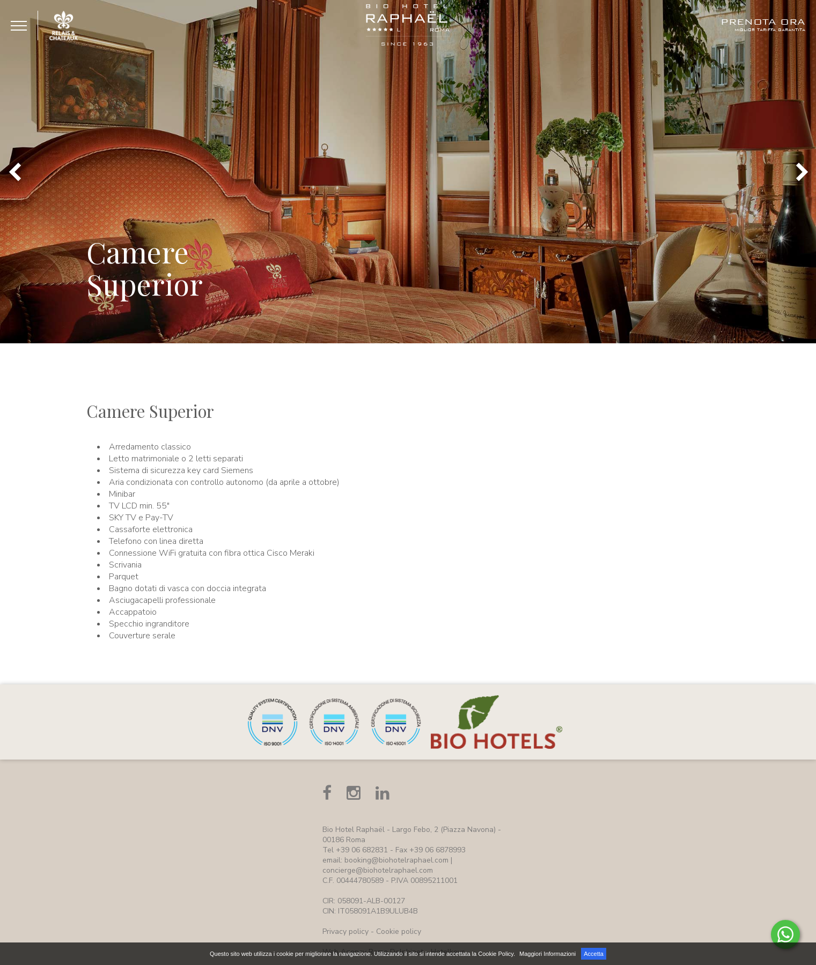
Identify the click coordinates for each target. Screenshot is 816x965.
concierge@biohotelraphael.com (377, 870)
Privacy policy (345, 931)
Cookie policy (398, 931)
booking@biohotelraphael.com (396, 860)
